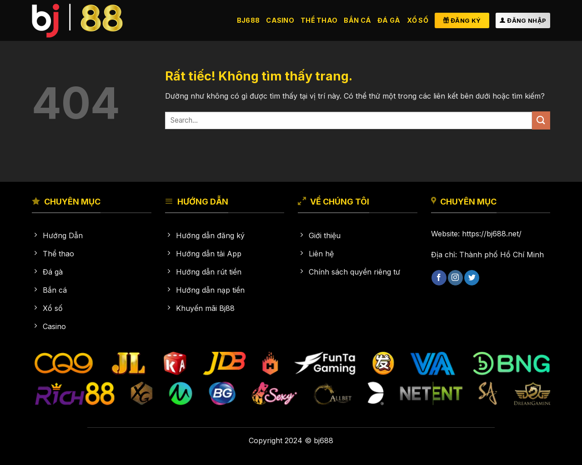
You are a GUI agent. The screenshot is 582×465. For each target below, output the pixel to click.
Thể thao (319, 20)
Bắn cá (357, 20)
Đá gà (388, 20)
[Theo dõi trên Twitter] (471, 277)
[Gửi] (541, 120)
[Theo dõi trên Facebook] (439, 277)
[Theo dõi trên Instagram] (455, 277)
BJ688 (248, 20)
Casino (280, 20)
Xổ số (417, 20)
